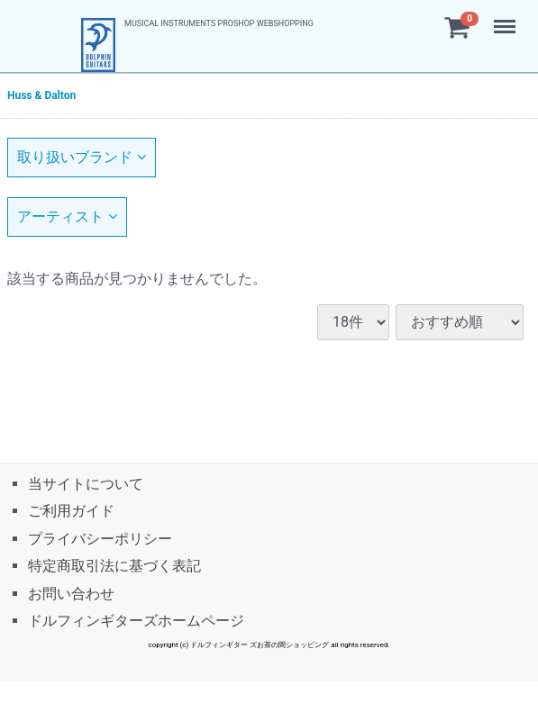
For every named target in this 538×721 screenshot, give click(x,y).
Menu (506, 18)
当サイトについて (85, 483)
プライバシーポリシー (100, 538)
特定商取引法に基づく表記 (114, 565)
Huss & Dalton (41, 95)
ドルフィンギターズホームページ (136, 620)
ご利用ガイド (71, 510)
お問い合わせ (71, 592)
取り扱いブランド (81, 157)
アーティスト (67, 216)
